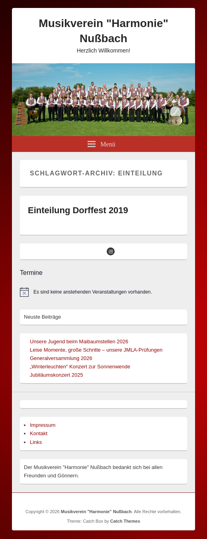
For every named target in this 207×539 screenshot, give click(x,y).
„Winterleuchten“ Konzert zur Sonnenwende (80, 367)
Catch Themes (125, 521)
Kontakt (38, 433)
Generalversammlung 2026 (61, 358)
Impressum (42, 425)
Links (36, 442)
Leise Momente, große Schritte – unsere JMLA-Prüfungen (96, 350)
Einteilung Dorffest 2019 (78, 210)
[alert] (103, 292)
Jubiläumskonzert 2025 (56, 375)
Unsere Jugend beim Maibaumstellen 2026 (79, 341)
